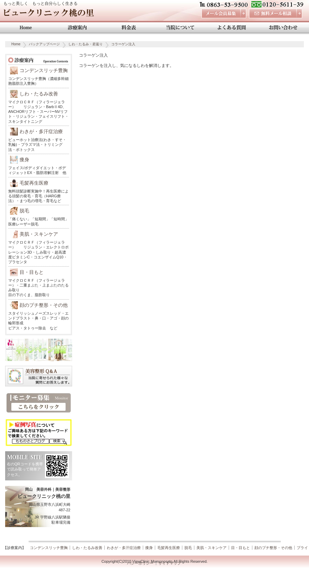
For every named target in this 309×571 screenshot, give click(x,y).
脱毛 (24, 210)
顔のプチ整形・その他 (44, 305)
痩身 (24, 159)
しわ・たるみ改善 (39, 93)
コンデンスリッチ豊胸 (44, 70)
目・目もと (32, 272)
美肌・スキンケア (39, 234)
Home (16, 44)
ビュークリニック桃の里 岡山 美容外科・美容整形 (48, 14)
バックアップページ (44, 44)
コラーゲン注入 (123, 44)
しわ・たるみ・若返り (85, 44)
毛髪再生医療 (34, 183)
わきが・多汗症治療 (41, 131)
